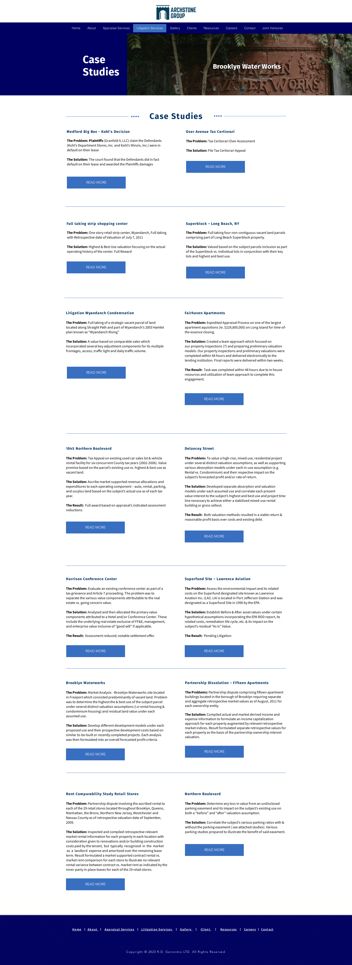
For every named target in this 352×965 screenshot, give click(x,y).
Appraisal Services (119, 929)
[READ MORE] (215, 167)
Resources (228, 929)
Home (76, 929)
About (93, 929)
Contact (267, 929)
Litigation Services (157, 929)
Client (206, 929)
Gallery (186, 929)
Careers (250, 929)
